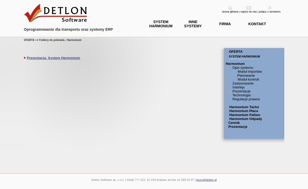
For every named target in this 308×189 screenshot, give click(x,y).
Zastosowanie (242, 83)
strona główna (230, 11)
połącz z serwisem (270, 11)
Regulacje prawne (245, 99)
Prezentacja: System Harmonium (53, 58)
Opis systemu (242, 68)
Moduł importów (249, 72)
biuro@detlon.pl (206, 179)
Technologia (241, 95)
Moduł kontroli (248, 79)
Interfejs (238, 87)
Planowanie (245, 75)
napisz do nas (249, 11)
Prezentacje (240, 91)
